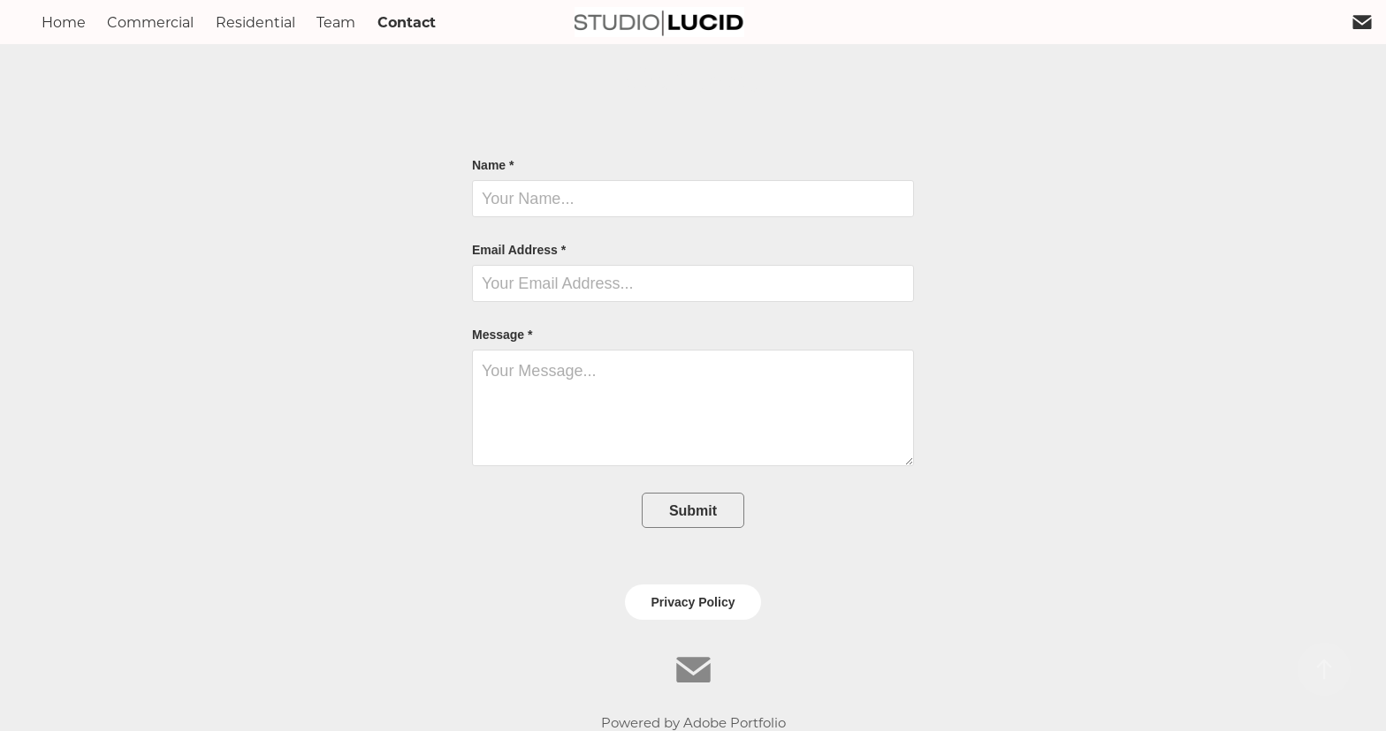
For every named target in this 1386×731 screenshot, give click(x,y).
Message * (502, 334)
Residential (255, 21)
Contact (406, 21)
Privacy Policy (693, 602)
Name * (493, 165)
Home (64, 21)
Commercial (150, 21)
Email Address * (519, 250)
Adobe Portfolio (734, 722)
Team (335, 21)
